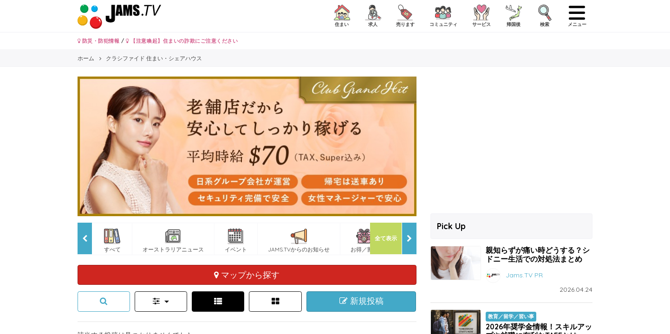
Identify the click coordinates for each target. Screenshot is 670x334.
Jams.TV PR (524, 275)
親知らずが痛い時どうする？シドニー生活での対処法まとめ (538, 254)
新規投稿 (361, 301)
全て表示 (386, 238)
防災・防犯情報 (99, 41)
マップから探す (247, 275)
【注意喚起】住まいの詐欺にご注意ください (182, 41)
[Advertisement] (511, 141)
